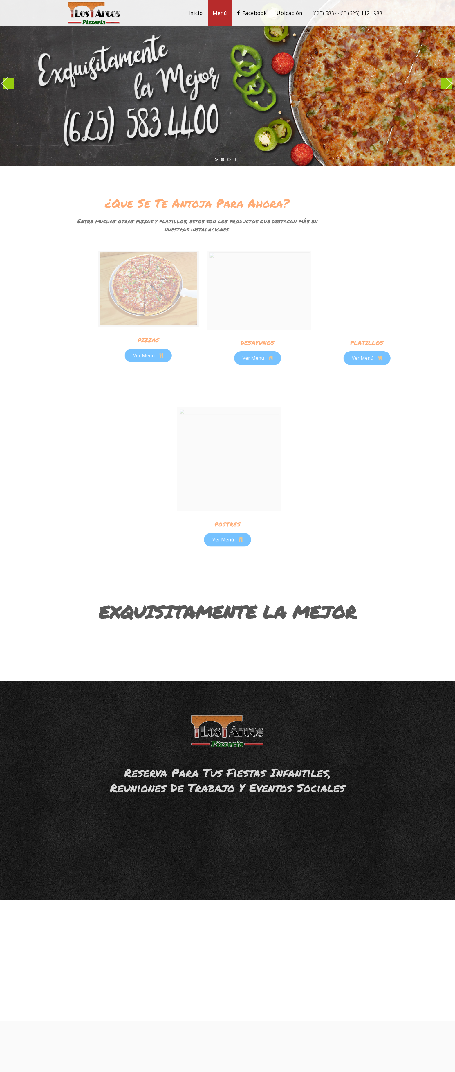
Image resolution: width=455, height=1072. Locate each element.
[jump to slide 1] (222, 159)
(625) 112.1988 (365, 13)
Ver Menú (182, 355)
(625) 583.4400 (329, 13)
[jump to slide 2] (229, 159)
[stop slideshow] (235, 159)
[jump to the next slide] (446, 83)
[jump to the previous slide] (8, 83)
